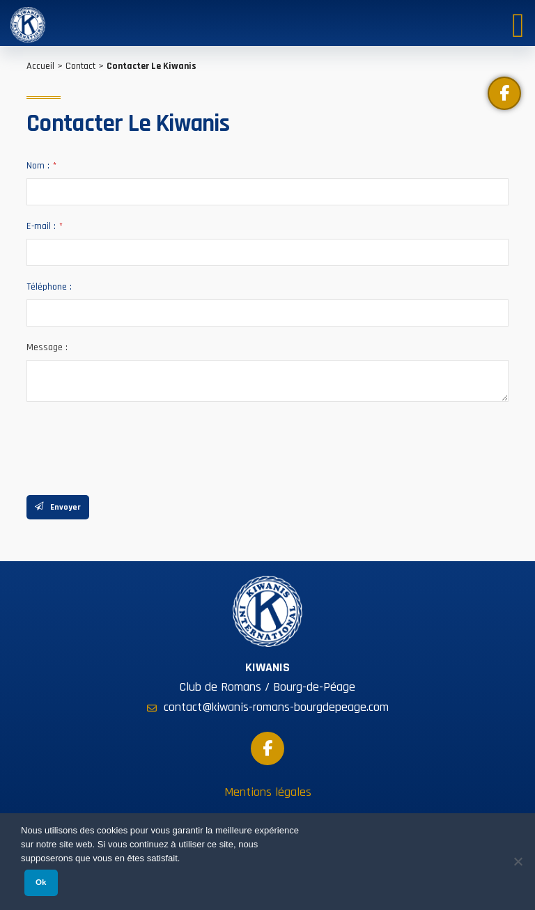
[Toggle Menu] (518, 22)
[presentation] (132, 445)
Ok (41, 882)
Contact (80, 66)
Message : (47, 347)
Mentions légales (267, 792)
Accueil (40, 66)
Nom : (41, 166)
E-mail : (44, 226)
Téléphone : (49, 287)
